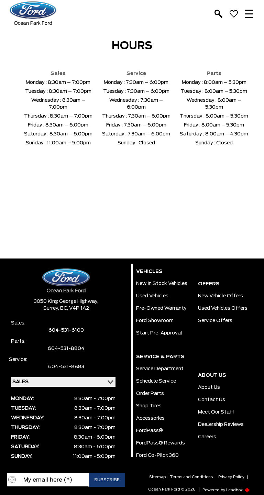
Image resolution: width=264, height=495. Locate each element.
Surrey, (51, 308)
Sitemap (157, 477)
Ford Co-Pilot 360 (157, 455)
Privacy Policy (231, 477)
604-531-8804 (66, 348)
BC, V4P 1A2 (74, 308)
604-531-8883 (66, 366)
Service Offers (215, 320)
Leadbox (238, 490)
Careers (207, 436)
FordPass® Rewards (160, 443)
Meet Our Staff (216, 412)
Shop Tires (149, 406)
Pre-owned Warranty (161, 308)
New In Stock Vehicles (161, 283)
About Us (209, 387)
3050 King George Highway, (66, 301)
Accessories (150, 418)
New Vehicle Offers (220, 296)
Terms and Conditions (191, 477)
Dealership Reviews (221, 424)
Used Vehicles (152, 296)
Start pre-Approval (159, 333)
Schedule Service (156, 381)
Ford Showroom (155, 320)
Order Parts (150, 393)
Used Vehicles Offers (223, 308)
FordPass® (149, 430)
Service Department (160, 368)
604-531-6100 (66, 330)
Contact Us (211, 399)
